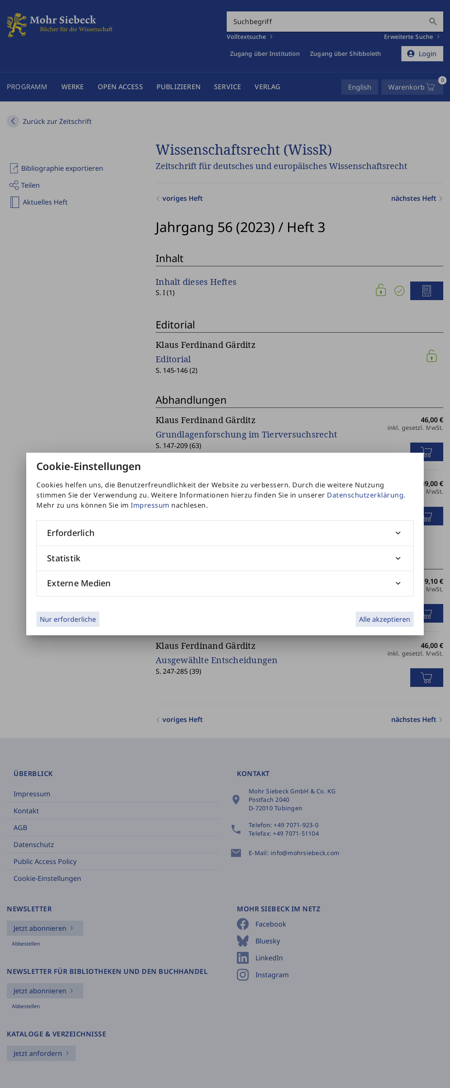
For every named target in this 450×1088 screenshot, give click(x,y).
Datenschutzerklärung (365, 495)
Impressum (150, 505)
